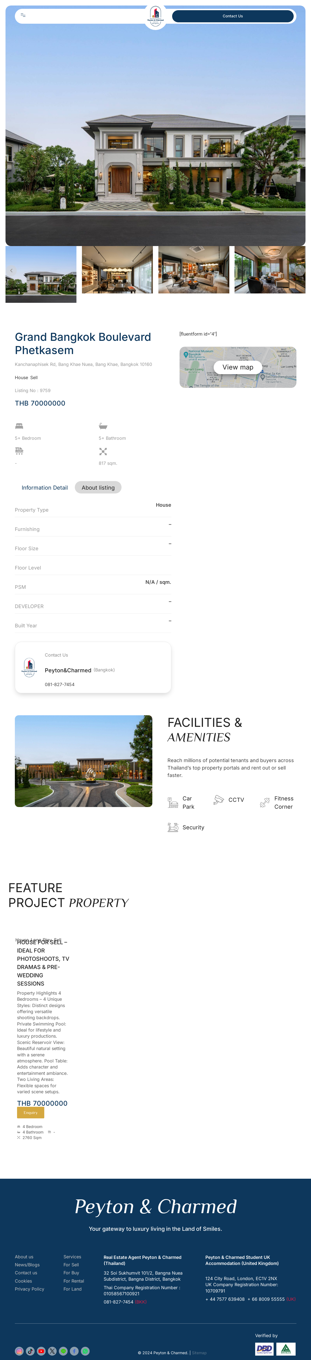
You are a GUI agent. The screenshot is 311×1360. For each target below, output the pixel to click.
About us (24, 1256)
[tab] (45, 487)
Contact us (26, 1272)
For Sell (71, 1264)
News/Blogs (27, 1264)
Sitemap (199, 1352)
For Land (73, 1289)
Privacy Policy (29, 1289)
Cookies (23, 1281)
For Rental (74, 1281)
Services (72, 1256)
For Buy (71, 1272)
